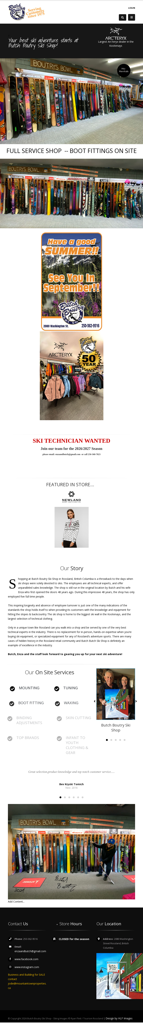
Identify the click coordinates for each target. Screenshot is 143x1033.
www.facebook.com (26, 959)
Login (131, 7)
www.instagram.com (27, 967)
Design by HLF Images (119, 1018)
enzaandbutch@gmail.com (30, 951)
